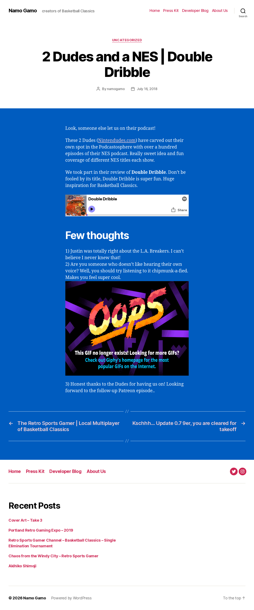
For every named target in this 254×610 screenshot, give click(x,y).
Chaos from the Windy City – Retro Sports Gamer (53, 556)
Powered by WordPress (71, 598)
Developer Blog (195, 10)
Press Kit (171, 10)
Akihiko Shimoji (22, 566)
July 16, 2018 (147, 89)
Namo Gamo (23, 10)
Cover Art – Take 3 (25, 520)
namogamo (116, 89)
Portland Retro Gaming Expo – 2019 (41, 530)
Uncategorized (127, 40)
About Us (220, 10)
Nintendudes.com (117, 140)
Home (155, 10)
